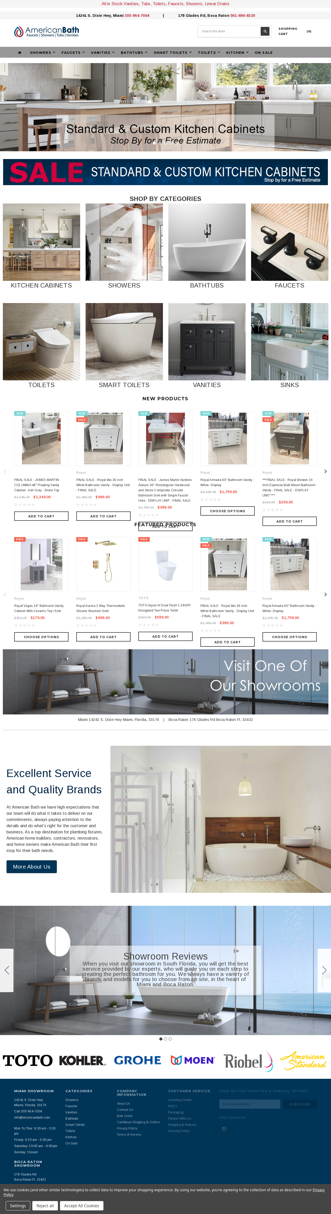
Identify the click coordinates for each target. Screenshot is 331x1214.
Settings (18, 1206)
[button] (41, 242)
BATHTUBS (207, 285)
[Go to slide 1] (160, 1005)
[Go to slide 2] (324, 937)
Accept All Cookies (81, 1206)
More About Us (31, 833)
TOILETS (41, 384)
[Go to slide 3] (6, 937)
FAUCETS (289, 285)
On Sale (264, 52)
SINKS (289, 384)
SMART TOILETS (124, 384)
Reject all (45, 1206)
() (295, 31)
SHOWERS (124, 285)
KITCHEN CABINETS (41, 285)
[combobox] (234, 31)
